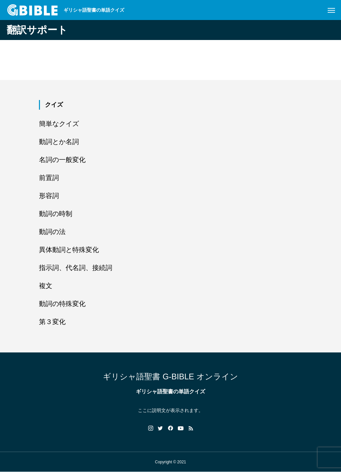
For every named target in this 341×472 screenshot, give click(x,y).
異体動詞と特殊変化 (69, 249)
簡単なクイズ (59, 123)
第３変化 (52, 321)
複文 (45, 285)
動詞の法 (52, 231)
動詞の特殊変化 (62, 303)
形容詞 (49, 195)
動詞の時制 (55, 213)
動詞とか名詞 (59, 141)
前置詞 (49, 177)
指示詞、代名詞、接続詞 (75, 267)
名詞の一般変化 (62, 159)
